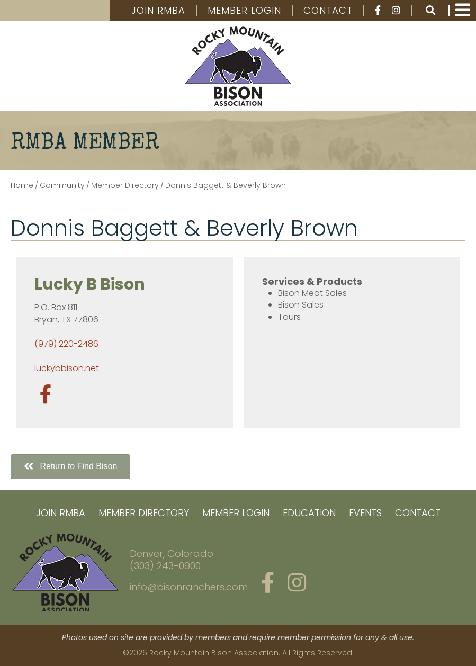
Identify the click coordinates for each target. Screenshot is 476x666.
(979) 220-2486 (66, 344)
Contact (328, 10)
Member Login (244, 10)
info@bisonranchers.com (189, 586)
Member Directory (143, 512)
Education (309, 512)
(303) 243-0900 (165, 565)
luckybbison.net (66, 368)
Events (365, 512)
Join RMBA (158, 10)
